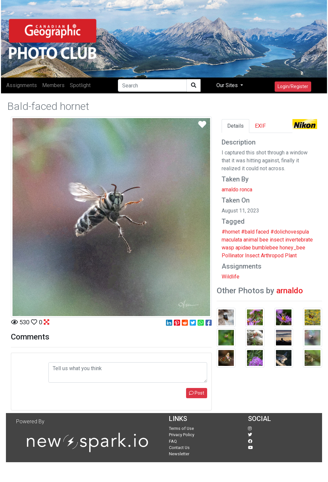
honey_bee (292, 247)
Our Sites (227, 85)
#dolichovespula (289, 232)
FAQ (173, 441)
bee (264, 240)
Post (196, 393)
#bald (248, 232)
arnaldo (289, 290)
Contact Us (179, 447)
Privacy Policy (181, 434)
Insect (252, 255)
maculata (232, 240)
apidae (243, 247)
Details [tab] (235, 126)
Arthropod (272, 255)
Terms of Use (181, 428)
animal (250, 240)
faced (262, 232)
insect (277, 240)
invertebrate (299, 240)
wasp (228, 247)
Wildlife (230, 276)
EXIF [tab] (260, 126)
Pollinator (233, 255)
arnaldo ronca (237, 189)
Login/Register (293, 86)
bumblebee (265, 247)
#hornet (231, 232)
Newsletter (179, 453)
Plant (291, 255)
